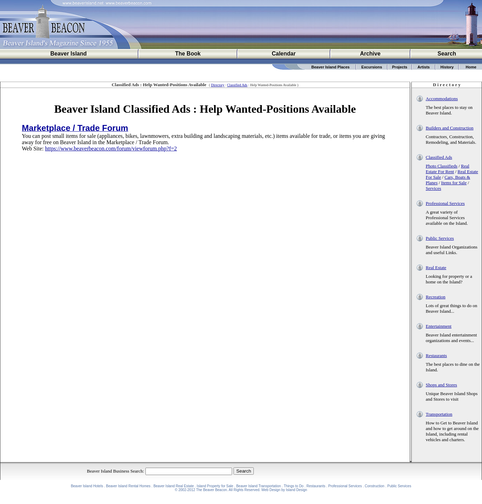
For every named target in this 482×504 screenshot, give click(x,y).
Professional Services (445, 203)
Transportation (439, 414)
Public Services (440, 238)
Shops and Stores (441, 384)
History (447, 67)
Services (433, 188)
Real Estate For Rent (447, 168)
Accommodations (442, 98)
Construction (374, 486)
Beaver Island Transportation (258, 486)
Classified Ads (237, 85)
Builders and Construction (450, 128)
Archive (370, 54)
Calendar (283, 54)
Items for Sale (454, 182)
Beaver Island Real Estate (173, 486)
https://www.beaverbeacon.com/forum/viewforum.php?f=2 (111, 148)
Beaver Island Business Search (115, 471)
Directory (217, 85)
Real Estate (436, 267)
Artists (424, 67)
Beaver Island (68, 54)
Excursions (371, 67)
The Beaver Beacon (211, 490)
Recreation (435, 296)
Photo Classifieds (442, 166)
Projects (399, 67)
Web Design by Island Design (284, 490)
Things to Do (294, 486)
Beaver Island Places (330, 67)
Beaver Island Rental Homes (128, 486)
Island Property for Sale (215, 486)
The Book (188, 54)
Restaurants (436, 355)
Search (447, 54)
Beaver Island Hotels (87, 486)
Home (471, 67)
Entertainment (439, 326)
